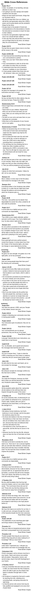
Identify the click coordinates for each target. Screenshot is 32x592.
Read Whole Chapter (24, 44)
